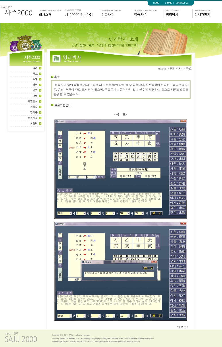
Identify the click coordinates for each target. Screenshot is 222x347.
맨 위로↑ (184, 327)
